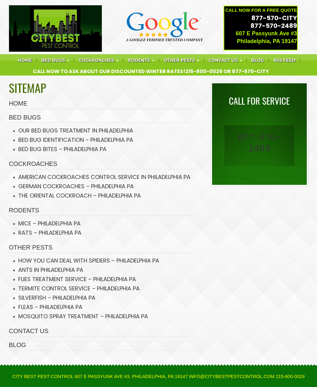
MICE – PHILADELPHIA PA (49, 223)
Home (25, 60)
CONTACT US (29, 331)
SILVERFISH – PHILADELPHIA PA (56, 298)
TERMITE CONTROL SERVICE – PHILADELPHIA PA (79, 288)
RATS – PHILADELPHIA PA (49, 233)
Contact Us (225, 60)
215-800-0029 (204, 71)
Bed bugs (55, 60)
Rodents (141, 60)
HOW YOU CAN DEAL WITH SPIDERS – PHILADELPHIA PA (88, 260)
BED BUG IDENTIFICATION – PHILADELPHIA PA (75, 140)
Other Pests (181, 60)
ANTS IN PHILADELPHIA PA (50, 270)
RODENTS (24, 210)
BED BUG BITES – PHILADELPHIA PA (62, 149)
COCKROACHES (98, 60)
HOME (18, 103)
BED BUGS (25, 117)
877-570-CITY (274, 18)
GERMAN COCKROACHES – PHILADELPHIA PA (76, 186)
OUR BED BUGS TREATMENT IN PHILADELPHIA (75, 130)
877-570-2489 (273, 25)
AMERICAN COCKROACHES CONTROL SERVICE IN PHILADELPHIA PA (104, 177)
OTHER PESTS (31, 247)
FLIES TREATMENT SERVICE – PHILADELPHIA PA (77, 279)
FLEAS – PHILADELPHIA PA (50, 307)
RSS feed (284, 60)
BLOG (17, 344)
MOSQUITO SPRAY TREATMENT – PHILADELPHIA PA (83, 316)
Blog (257, 60)
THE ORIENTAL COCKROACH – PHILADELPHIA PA (79, 195)
